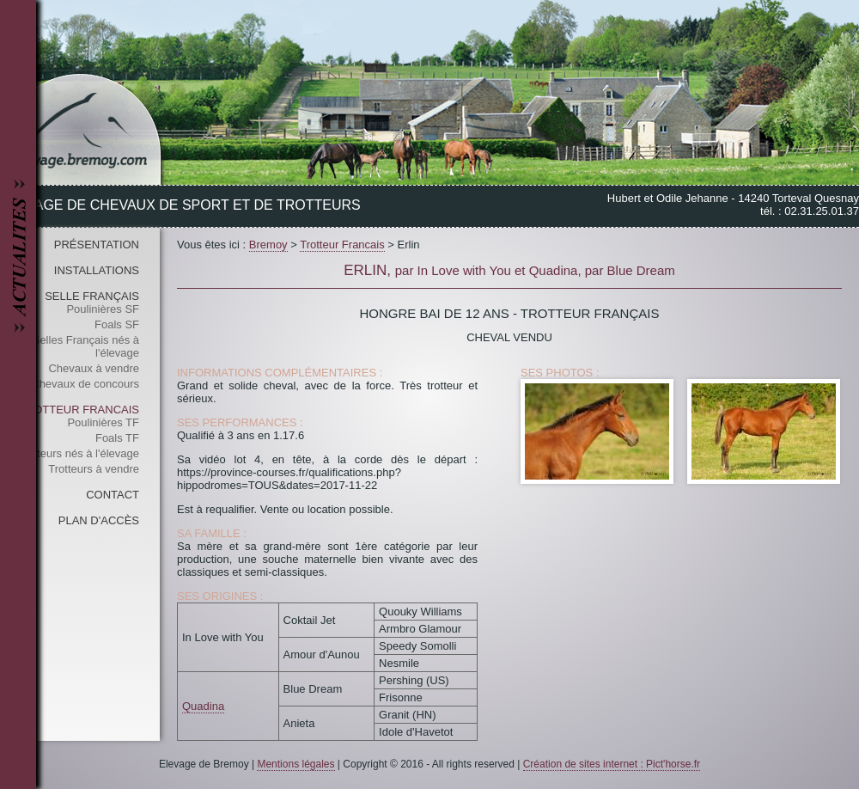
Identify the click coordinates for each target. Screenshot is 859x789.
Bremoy (268, 244)
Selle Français (92, 296)
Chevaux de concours (85, 383)
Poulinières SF (102, 309)
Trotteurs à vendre (93, 468)
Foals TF (117, 437)
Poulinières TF (103, 422)
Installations (96, 270)
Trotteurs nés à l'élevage (78, 453)
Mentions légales (295, 764)
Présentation (96, 244)
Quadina (203, 706)
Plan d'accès (98, 520)
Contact (112, 494)
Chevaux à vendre (93, 368)
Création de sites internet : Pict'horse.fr (611, 764)
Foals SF (116, 324)
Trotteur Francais (79, 409)
